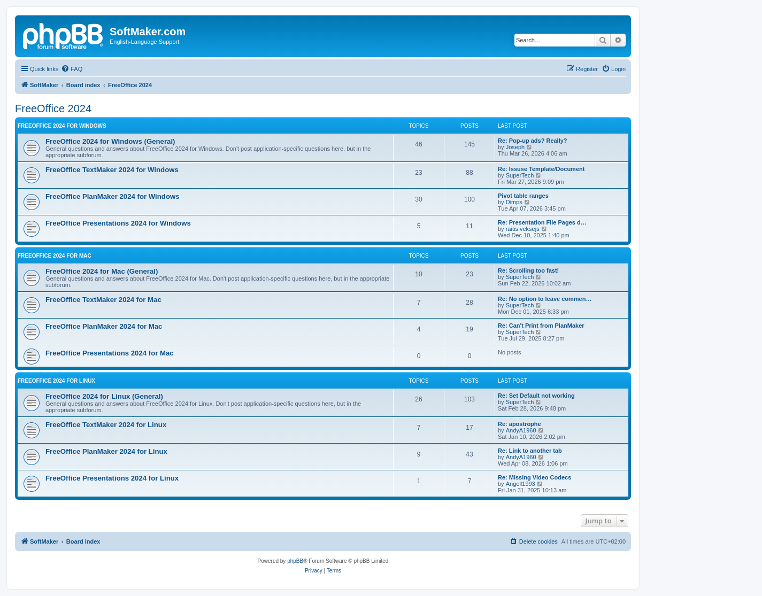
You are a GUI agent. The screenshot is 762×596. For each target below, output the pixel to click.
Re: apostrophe (519, 424)
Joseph (515, 147)
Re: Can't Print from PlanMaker (541, 325)
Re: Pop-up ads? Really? (532, 140)
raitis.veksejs (523, 229)
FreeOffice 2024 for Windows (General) (110, 141)
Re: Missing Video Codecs (534, 477)
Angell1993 (520, 484)
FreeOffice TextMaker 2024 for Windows (112, 170)
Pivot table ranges (523, 195)
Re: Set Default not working (536, 395)
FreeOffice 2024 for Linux (56, 381)
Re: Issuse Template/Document (541, 169)
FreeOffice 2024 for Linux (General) (104, 396)
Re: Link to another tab (530, 450)
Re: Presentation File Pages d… (542, 222)
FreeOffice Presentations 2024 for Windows (118, 223)
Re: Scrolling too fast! (528, 270)
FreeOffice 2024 (53, 108)
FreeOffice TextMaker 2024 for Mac (103, 300)
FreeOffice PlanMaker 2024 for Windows (112, 196)
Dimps (514, 202)
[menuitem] (71, 69)
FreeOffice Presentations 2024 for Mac (109, 353)
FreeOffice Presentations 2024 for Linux (112, 478)
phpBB (295, 561)
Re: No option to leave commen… (544, 299)
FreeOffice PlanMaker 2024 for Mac (103, 326)
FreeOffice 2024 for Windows (62, 126)
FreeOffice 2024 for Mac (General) (101, 271)
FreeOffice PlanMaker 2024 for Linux (106, 451)
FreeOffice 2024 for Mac (54, 256)
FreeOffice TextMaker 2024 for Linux (105, 425)
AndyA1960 (521, 430)
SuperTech (520, 175)
